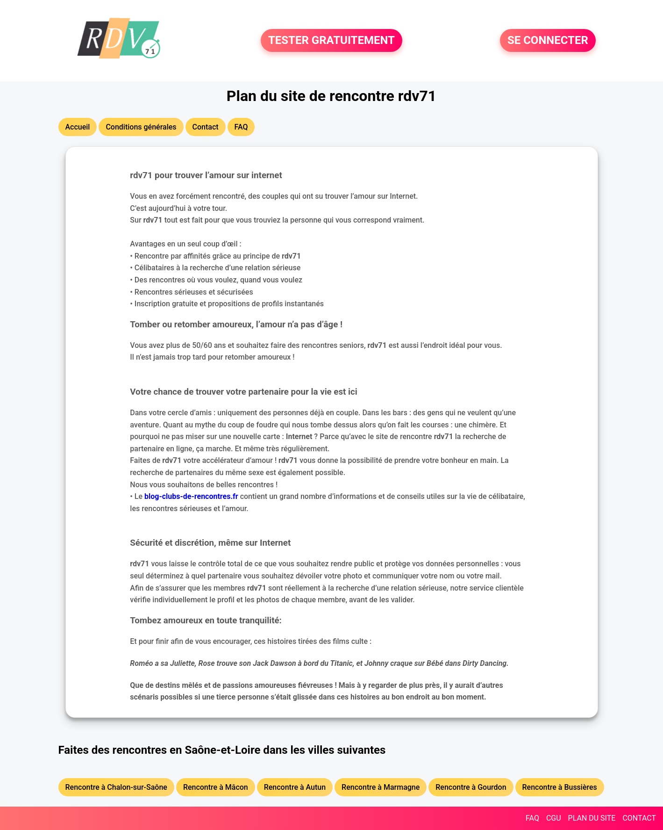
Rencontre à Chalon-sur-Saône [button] (116, 787)
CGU (553, 818)
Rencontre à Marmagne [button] (381, 787)
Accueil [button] (77, 127)
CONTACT (639, 818)
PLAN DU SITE (592, 818)
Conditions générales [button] (141, 127)
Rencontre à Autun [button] (295, 787)
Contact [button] (205, 127)
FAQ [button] (241, 127)
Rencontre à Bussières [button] (559, 787)
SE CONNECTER (547, 40)
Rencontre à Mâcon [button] (215, 787)
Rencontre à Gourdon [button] (470, 787)
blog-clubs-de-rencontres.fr (191, 496)
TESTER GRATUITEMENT (331, 40)
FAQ (532, 818)
